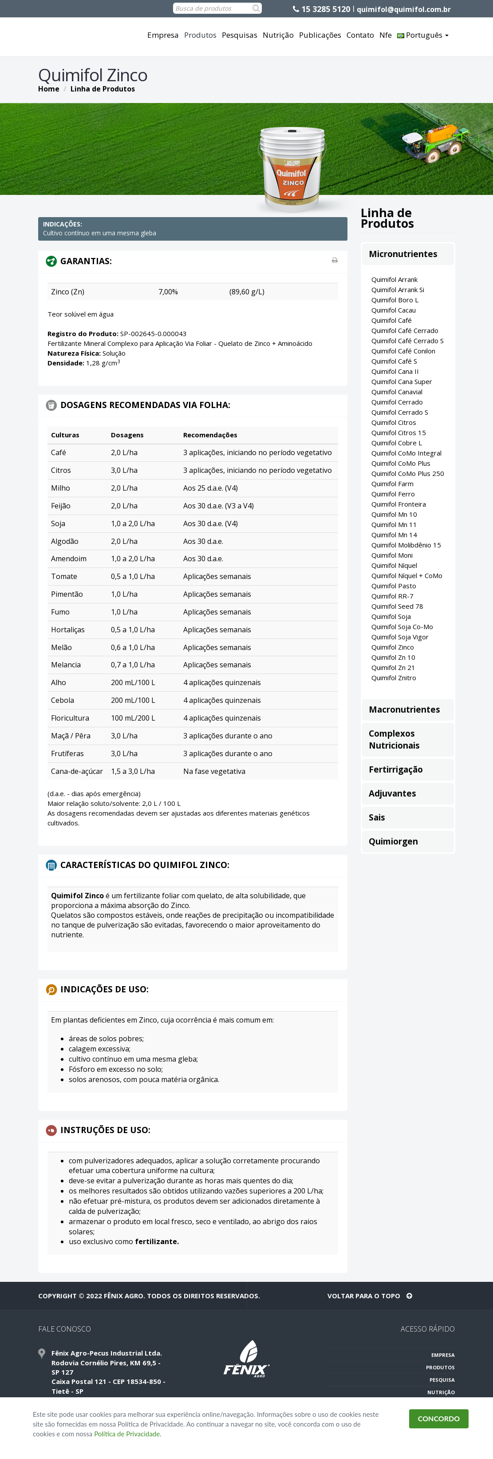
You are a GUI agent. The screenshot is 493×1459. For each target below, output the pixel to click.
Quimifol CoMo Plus (400, 463)
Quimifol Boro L (394, 299)
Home (48, 89)
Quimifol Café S (394, 361)
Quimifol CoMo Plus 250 (407, 473)
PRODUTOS (440, 1367)
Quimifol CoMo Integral (406, 452)
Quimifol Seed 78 (397, 606)
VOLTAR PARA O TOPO (369, 1295)
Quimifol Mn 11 (394, 524)
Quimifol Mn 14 (394, 534)
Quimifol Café (391, 320)
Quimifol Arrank (394, 279)
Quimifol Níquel (394, 565)
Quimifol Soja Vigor (400, 636)
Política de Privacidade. (128, 1434)
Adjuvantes (392, 793)
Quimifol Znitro (393, 677)
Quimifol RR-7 (392, 595)
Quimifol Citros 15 (398, 432)
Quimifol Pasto (393, 585)
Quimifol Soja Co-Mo (402, 626)
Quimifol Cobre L (396, 442)
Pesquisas (239, 35)
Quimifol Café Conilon (403, 350)
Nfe (385, 35)
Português (423, 35)
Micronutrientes (403, 254)
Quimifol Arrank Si (397, 289)
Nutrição (278, 35)
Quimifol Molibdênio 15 (406, 544)
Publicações (320, 35)
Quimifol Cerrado (397, 401)
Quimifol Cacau (393, 309)
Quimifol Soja (391, 616)
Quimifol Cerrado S (399, 412)
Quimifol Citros (393, 422)
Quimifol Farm (392, 483)
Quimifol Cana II (395, 371)
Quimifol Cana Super (401, 381)
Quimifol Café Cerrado (404, 330)
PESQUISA (442, 1379)
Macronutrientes (404, 709)
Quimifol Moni (392, 555)
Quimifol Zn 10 (393, 657)
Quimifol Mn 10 (394, 514)
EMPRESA (443, 1355)
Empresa (163, 35)
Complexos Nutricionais (394, 739)
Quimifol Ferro (393, 493)
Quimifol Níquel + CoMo (406, 575)
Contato (360, 35)
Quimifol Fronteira (398, 504)
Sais (377, 817)
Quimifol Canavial (396, 391)
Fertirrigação (396, 769)
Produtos (200, 35)
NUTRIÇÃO (441, 1392)
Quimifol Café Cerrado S (407, 340)
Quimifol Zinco (392, 646)
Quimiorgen (393, 841)
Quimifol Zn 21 (393, 667)
